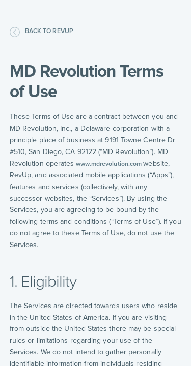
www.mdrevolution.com (108, 164)
